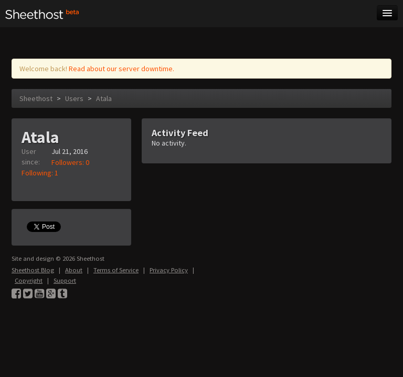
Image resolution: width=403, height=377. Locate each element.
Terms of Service (116, 270)
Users (74, 98)
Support (65, 280)
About (73, 270)
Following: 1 (40, 173)
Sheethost (35, 98)
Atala (104, 98)
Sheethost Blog (33, 270)
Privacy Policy (169, 270)
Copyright (29, 280)
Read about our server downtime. (121, 68)
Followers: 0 (70, 162)
